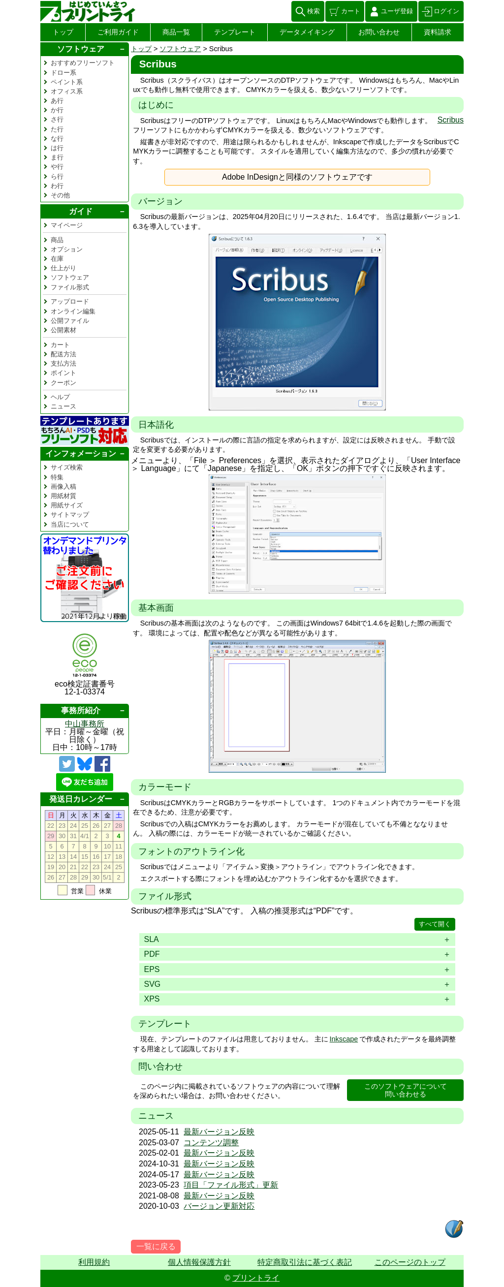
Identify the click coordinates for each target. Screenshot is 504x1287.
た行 (57, 129)
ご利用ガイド (118, 32)
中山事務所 (84, 724)
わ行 (57, 185)
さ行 (57, 119)
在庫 (57, 258)
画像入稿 (63, 486)
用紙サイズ (67, 505)
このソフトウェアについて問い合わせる (405, 1090)
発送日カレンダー (80, 799)
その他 (60, 195)
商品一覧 (176, 32)
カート (350, 11)
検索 (313, 11)
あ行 (57, 100)
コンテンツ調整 (211, 1142)
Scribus (451, 120)
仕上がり (63, 268)
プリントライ (256, 1278)
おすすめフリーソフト (83, 62)
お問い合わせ (379, 32)
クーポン (63, 382)
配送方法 (63, 354)
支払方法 (63, 363)
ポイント (63, 373)
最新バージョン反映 (219, 1132)
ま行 (57, 157)
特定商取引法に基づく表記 (304, 1262)
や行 (57, 166)
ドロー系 (63, 72)
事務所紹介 (80, 710)
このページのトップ (410, 1262)
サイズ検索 (67, 467)
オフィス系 (67, 91)
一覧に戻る (156, 1246)
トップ (63, 32)
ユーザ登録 (397, 11)
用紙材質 (63, 496)
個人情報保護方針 (199, 1262)
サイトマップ (70, 514)
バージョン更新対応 (219, 1206)
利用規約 (94, 1262)
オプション (67, 249)
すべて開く (435, 924)
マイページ (67, 225)
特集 (57, 477)
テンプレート (234, 32)
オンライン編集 (73, 311)
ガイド (81, 211)
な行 (57, 138)
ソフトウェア (180, 49)
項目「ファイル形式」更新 (231, 1185)
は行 (57, 148)
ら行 (57, 176)
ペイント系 (67, 82)
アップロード (70, 301)
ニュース (63, 406)
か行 (57, 110)
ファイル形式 (70, 287)
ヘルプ (60, 397)
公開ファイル (70, 320)
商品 (57, 240)
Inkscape (344, 1039)
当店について (70, 524)
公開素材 (63, 330)
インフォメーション (80, 453)
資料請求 (437, 32)
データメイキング (307, 32)
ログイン (446, 11)
